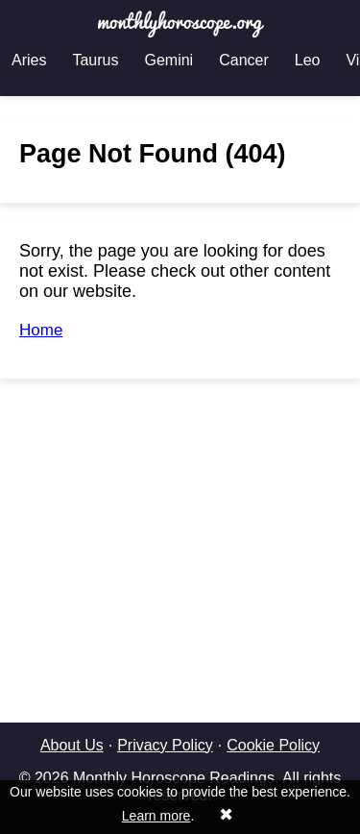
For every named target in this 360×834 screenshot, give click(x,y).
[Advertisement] (180, 526)
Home (40, 330)
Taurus (95, 60)
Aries (29, 60)
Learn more (156, 815)
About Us (72, 745)
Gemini (168, 60)
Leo (308, 60)
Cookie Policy (273, 745)
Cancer (244, 60)
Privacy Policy (165, 745)
